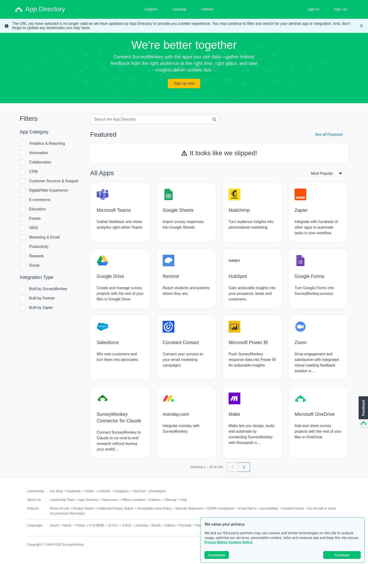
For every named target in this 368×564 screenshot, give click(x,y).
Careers (155, 500)
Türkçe (80, 525)
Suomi (54, 525)
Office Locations (133, 500)
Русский (185, 525)
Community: (36, 491)
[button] (363, 411)
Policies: (33, 508)
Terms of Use (59, 508)
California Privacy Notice (116, 508)
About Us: (34, 500)
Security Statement (189, 508)
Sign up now (184, 83)
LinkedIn (104, 491)
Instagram (121, 491)
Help (183, 500)
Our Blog (56, 491)
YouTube (139, 491)
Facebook (73, 491)
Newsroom (110, 500)
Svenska (141, 525)
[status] (184, 26)
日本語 (126, 525)
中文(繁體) (96, 525)
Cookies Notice (240, 546)
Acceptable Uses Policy (154, 508)
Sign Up (340, 9)
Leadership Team (62, 500)
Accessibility (269, 508)
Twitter (89, 491)
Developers (157, 491)
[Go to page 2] (244, 467)
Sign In (313, 9)
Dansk (156, 525)
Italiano (170, 525)
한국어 (113, 525)
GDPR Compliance (220, 508)
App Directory (89, 500)
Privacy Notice (215, 546)
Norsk (67, 525)
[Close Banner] (361, 26)
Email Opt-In (247, 508)
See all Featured (328, 134)
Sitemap (170, 500)
